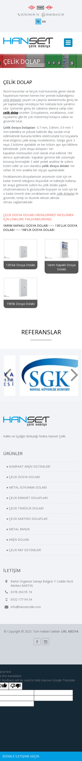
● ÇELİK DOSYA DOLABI (23, 477)
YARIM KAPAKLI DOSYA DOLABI (25, 225)
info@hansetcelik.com (26, 607)
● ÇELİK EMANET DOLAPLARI (27, 498)
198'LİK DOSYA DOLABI (37, 230)
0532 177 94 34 (21, 599)
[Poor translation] (15, 686)
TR (38, 21)
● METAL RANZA (18, 529)
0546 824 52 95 (53, 14)
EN (44, 21)
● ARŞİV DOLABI (17, 540)
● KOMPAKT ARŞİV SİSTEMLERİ (28, 466)
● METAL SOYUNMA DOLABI (26, 487)
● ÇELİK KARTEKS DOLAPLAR (26, 519)
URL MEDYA (69, 631)
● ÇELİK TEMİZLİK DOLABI (25, 508)
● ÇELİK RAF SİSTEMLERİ (23, 550)
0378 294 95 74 (30, 14)
